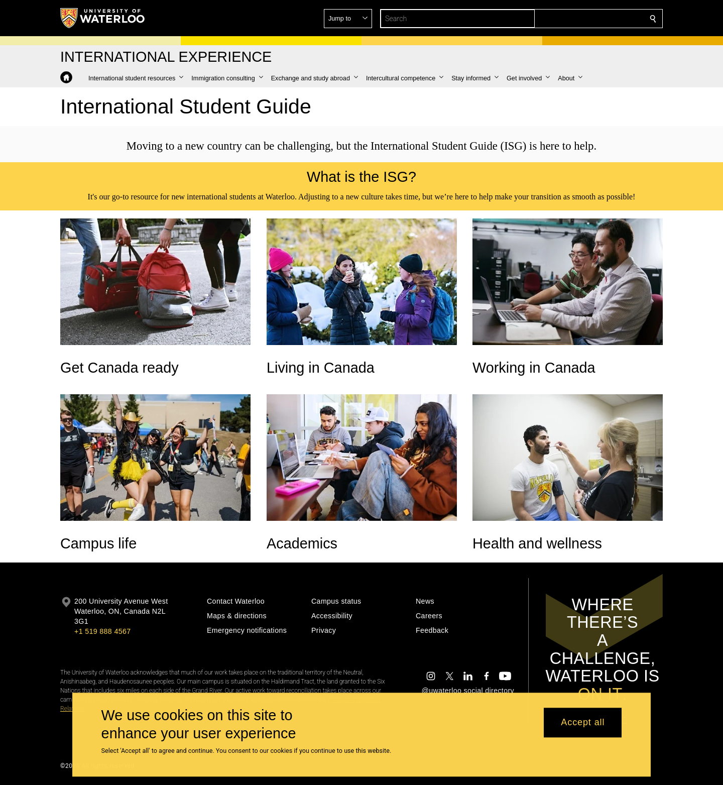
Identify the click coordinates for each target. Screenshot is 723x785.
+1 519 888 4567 (102, 631)
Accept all (583, 723)
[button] (580, 19)
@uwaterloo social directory (468, 691)
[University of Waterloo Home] (103, 18)
